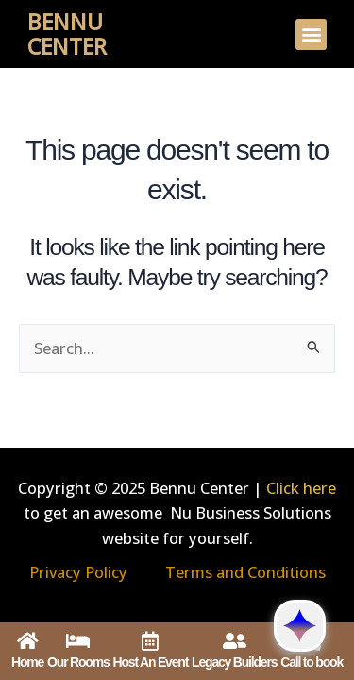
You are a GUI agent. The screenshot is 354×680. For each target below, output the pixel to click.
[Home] (27, 641)
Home (27, 662)
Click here (301, 488)
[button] (311, 34)
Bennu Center (67, 34)
